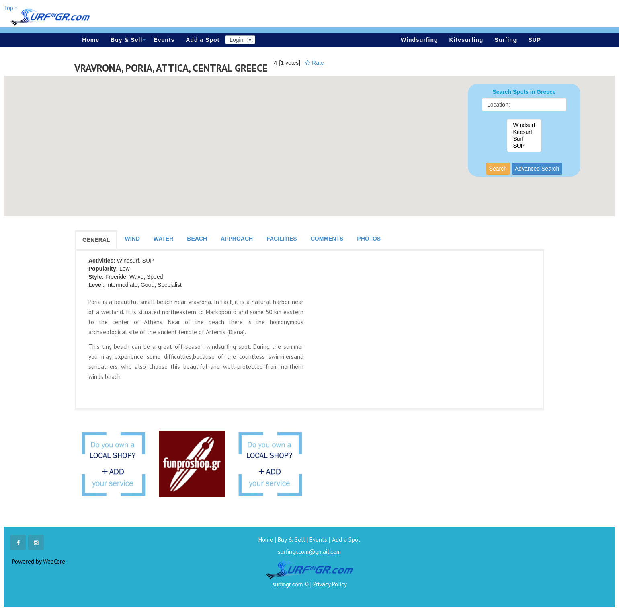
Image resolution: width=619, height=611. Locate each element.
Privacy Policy (330, 584)
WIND (132, 238)
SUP (534, 40)
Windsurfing (419, 40)
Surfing (505, 40)
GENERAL (96, 240)
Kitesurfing (466, 40)
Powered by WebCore (38, 561)
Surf (524, 139)
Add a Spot (202, 40)
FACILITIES (281, 238)
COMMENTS (327, 238)
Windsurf (524, 125)
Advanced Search (537, 168)
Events (164, 40)
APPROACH (237, 238)
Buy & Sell (128, 40)
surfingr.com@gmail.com (309, 551)
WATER (164, 238)
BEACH (197, 238)
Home (90, 40)
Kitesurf (524, 132)
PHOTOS (369, 238)
